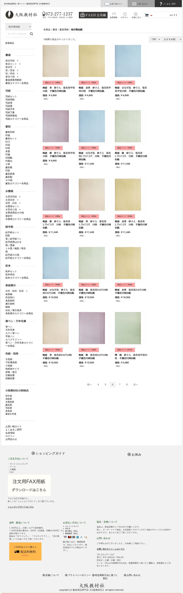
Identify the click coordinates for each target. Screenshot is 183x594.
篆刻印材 (10, 132)
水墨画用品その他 (14, 212)
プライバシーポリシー (78, 575)
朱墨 (7, 151)
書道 (55, 29)
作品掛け (10, 297)
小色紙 (8, 365)
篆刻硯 (8, 167)
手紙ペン (10, 336)
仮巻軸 (8, 294)
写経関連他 (11, 115)
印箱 (7, 135)
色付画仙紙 (76, 29)
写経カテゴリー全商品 (16, 119)
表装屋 (8, 411)
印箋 (7, 154)
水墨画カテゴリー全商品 (18, 219)
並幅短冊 (10, 378)
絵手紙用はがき (13, 242)
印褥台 (8, 161)
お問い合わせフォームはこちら (111, 548)
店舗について (51, 575)
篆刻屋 (8, 405)
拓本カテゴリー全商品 (16, 277)
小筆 (7, 164)
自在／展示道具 (13, 310)
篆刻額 (8, 177)
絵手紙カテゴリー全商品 (18, 258)
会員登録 (10, 433)
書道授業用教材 (13, 80)
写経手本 (10, 109)
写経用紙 (10, 99)
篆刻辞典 (10, 173)
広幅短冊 (10, 375)
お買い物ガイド (113, 4)
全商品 (46, 29)
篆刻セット (11, 138)
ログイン (10, 436)
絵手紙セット (12, 232)
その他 (8, 180)
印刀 (7, 141)
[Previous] (89, 384)
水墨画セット (12, 206)
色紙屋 (8, 399)
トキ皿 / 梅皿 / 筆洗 (15, 248)
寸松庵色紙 (11, 362)
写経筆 (8, 102)
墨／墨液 (10, 245)
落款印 (8, 216)
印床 (7, 148)
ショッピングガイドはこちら (21, 506)
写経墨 (8, 106)
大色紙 (8, 359)
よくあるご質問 (167, 4)
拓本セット (11, 271)
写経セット (11, 96)
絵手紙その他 (12, 254)
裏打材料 (10, 303)
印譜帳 (8, 157)
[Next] (135, 384)
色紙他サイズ (12, 368)
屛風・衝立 (11, 372)
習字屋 (8, 396)
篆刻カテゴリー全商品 (16, 183)
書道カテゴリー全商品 (16, 83)
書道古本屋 (10, 414)
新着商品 (9, 43)
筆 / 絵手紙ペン (13, 238)
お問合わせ (11, 439)
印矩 (7, 170)
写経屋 (8, 408)
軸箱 (7, 307)
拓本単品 (10, 274)
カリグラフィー (13, 339)
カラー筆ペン (12, 333)
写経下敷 (10, 112)
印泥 (7, 145)
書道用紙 (64, 29)
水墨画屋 (9, 402)
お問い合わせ (139, 4)
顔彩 (7, 235)
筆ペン (8, 326)
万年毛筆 (10, 329)
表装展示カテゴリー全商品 (19, 313)
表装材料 (10, 300)
